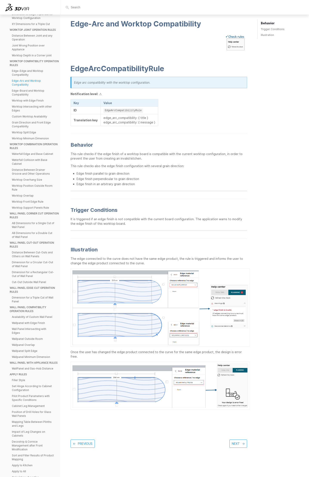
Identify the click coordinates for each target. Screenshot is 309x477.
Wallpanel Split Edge (24, 350)
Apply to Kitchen (22, 465)
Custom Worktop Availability (29, 116)
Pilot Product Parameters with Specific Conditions (31, 398)
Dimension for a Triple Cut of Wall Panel (32, 299)
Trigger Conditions (272, 29)
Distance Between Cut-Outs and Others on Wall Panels (32, 254)
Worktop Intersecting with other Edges (32, 108)
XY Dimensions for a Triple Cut (31, 24)
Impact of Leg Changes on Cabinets (28, 433)
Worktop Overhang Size (27, 179)
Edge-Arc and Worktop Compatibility (26, 82)
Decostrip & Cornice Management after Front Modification (27, 445)
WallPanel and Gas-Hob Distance (32, 368)
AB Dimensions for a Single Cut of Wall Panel (33, 225)
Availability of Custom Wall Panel (32, 317)
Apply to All (19, 471)
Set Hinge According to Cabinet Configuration (32, 388)
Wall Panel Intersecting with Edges (29, 330)
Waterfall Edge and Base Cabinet (32, 153)
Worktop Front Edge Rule (27, 201)
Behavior (268, 23)
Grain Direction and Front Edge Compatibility (31, 124)
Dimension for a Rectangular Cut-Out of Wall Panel (33, 274)
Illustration (267, 35)
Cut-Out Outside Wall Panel (29, 282)
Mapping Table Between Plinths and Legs (32, 423)
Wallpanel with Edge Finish (28, 323)
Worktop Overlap (23, 195)
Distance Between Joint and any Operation (32, 37)
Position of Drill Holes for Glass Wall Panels (31, 413)
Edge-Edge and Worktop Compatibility (27, 72)
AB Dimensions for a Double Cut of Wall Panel (32, 234)
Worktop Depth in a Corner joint (32, 55)
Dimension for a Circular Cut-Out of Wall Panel (32, 264)
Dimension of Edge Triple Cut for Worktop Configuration (32, 16)
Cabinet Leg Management (28, 406)
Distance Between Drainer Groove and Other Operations (31, 171)
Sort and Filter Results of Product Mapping (33, 457)
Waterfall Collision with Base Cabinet (29, 161)
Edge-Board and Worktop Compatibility (28, 92)
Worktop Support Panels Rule (30, 207)
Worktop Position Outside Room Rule (32, 187)
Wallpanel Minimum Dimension (31, 357)
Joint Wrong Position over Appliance (28, 47)
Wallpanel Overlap (23, 344)
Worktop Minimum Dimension (30, 138)
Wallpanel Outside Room (27, 338)
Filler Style (18, 380)
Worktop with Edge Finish (28, 100)
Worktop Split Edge (24, 132)
